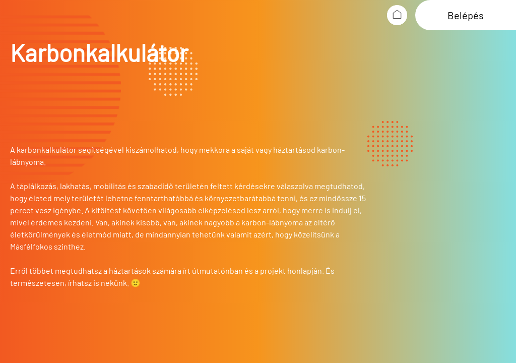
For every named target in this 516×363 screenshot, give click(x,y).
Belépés (465, 15)
